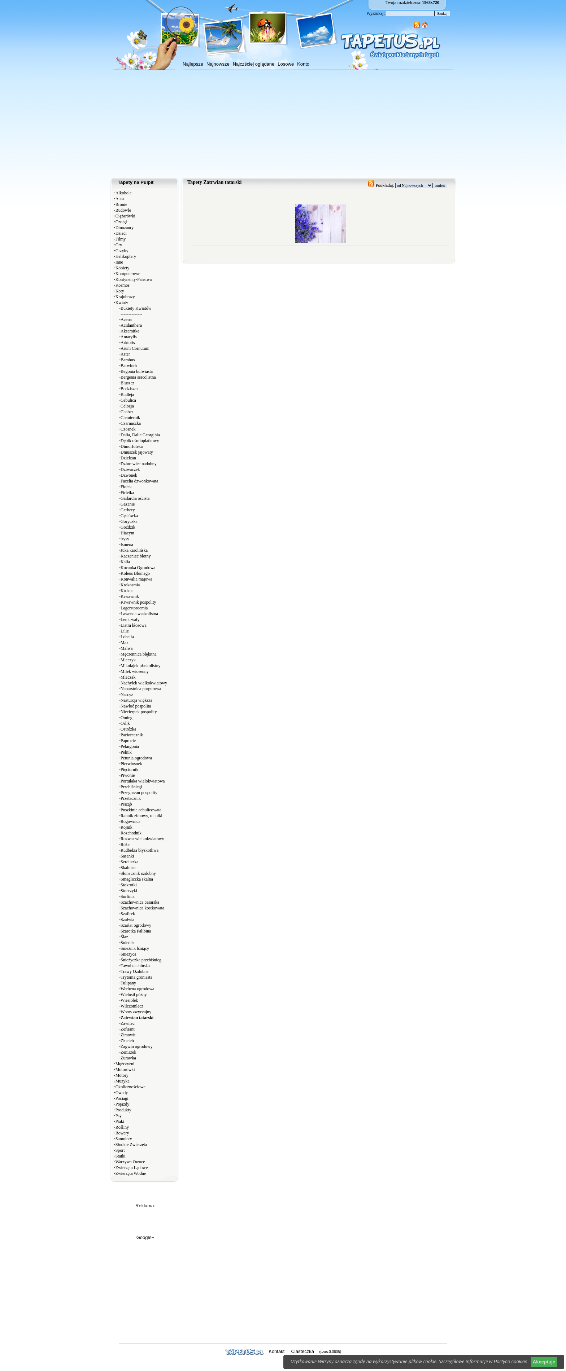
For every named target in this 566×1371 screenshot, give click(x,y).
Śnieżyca (128, 954)
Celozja (127, 406)
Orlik (125, 723)
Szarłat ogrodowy (136, 925)
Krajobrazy (125, 296)
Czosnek (128, 429)
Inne (119, 262)
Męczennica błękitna (139, 654)
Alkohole (124, 192)
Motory (122, 1075)
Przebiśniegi (131, 786)
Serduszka (129, 861)
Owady (122, 1092)
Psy (119, 1115)
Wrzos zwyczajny (136, 1011)
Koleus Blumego (135, 573)
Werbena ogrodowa (137, 988)
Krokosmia (130, 584)
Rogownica (130, 821)
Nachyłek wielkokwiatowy (144, 683)
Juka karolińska (134, 550)
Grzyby (122, 250)
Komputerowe (128, 273)
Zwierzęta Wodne (131, 1173)
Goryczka (129, 521)
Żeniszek (128, 1052)
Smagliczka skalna (137, 879)
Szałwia (127, 919)
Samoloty (124, 1138)
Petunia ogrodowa (136, 758)
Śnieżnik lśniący (135, 948)
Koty (120, 291)
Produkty (123, 1109)
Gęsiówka (129, 515)
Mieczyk (128, 659)
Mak (125, 642)
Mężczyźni (125, 1063)
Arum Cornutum (135, 348)
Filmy (121, 239)
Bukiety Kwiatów (136, 308)
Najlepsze (193, 64)
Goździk (128, 527)
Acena (126, 319)
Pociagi (122, 1098)
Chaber (127, 411)
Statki (121, 1156)
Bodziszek (130, 388)
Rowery (122, 1133)
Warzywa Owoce (130, 1161)
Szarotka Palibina (136, 931)
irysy (125, 538)
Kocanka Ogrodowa (138, 567)
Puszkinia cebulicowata (141, 809)
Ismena (127, 544)
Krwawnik (130, 596)
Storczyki (129, 890)
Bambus (128, 359)
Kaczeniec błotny (136, 556)
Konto (303, 64)
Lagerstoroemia (134, 607)
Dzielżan (128, 457)
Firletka (127, 492)
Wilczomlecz (132, 1006)
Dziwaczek (130, 469)
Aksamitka (130, 331)
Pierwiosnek (131, 763)
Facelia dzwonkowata (139, 481)
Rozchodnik (131, 833)
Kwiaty (122, 302)
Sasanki (127, 856)
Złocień (127, 1040)
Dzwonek (129, 475)
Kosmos (123, 285)
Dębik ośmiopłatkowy (140, 440)
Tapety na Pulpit (135, 182)
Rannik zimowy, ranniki (141, 815)
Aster (125, 354)
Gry (119, 244)
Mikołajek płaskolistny (140, 665)
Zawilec (128, 1023)
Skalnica (128, 867)
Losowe (286, 64)
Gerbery (128, 509)
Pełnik (126, 752)
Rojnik (126, 827)
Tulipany (128, 983)
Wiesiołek (129, 1000)
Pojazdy (123, 1104)
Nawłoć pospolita (136, 706)
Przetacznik (131, 798)
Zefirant (128, 1029)
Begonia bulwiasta (137, 371)
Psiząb (126, 804)
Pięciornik (129, 769)
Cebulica (128, 400)
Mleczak (128, 677)
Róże (125, 844)
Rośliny (122, 1127)
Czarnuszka (131, 423)
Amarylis (129, 336)
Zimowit (128, 1034)
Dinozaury (125, 227)
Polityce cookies (510, 1361)
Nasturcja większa (136, 700)
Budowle (123, 210)
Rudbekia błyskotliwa (139, 850)
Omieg (126, 717)
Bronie (121, 204)
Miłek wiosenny (135, 671)
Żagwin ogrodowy (136, 1046)
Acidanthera (131, 325)
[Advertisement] (283, 124)
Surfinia (128, 896)
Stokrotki (129, 884)
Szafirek (128, 913)
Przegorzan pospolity (139, 792)
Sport (120, 1150)
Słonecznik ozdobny (138, 873)
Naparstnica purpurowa (141, 688)
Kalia (125, 561)
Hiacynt (127, 532)
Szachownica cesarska (140, 902)
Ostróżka (128, 729)
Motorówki (125, 1069)
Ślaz (124, 936)
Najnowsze (218, 64)
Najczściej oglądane (254, 64)
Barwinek (129, 365)
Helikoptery (126, 256)
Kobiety (123, 267)
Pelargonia (130, 746)
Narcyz (127, 694)
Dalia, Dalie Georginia (140, 434)
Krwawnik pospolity (138, 602)
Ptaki (120, 1121)
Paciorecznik (132, 734)
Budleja (127, 394)
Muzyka (123, 1081)
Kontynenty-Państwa (134, 279)
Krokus (127, 590)
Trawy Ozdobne (134, 971)
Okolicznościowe (130, 1086)
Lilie (125, 631)
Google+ (145, 1237)
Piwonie (128, 775)
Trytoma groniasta (136, 977)
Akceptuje (544, 1362)
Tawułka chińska (135, 965)
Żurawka (128, 1058)
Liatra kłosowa (134, 625)
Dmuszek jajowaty (137, 452)
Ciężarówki (125, 216)
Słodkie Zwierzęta (131, 1144)
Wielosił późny (134, 994)
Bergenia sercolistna (138, 377)
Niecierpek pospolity (139, 711)
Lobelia (127, 636)
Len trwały (130, 619)
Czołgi (121, 221)
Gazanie (128, 504)
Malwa (126, 648)
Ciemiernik (130, 417)
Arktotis (128, 342)
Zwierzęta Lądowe (132, 1167)
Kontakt (276, 1351)
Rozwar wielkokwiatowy (142, 838)
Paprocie (128, 740)
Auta (120, 198)
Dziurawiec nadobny (139, 463)
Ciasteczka (302, 1351)
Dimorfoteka (132, 446)
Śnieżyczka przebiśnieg (141, 959)
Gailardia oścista (135, 498)
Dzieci (121, 233)
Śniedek (128, 942)
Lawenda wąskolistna (139, 613)
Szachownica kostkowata (142, 908)
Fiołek (126, 486)
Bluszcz (127, 382)
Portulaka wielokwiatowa (143, 781)
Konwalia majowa (136, 579)
